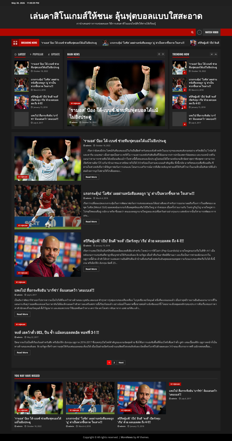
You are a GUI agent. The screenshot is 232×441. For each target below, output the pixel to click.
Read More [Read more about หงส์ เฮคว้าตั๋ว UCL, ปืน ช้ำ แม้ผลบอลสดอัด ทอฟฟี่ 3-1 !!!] (23, 353)
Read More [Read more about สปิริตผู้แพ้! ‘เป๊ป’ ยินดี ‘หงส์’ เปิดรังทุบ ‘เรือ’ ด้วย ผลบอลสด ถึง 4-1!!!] (92, 269)
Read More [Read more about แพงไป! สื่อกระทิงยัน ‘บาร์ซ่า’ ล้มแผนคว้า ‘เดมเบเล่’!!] (23, 315)
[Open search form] (192, 32)
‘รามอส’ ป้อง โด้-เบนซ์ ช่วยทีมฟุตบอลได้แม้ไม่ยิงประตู (69, 43)
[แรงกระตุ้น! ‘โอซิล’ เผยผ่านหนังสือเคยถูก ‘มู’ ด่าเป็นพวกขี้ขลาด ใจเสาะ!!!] (90, 398)
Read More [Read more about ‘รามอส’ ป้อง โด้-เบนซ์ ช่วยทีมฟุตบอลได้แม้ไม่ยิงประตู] (92, 177)
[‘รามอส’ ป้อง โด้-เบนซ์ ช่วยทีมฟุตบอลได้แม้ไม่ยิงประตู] (116, 93)
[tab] (20, 54)
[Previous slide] (159, 54)
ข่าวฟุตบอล (75, 103)
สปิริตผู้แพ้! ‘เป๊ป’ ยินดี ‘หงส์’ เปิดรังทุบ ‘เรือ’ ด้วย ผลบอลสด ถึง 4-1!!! (21, 102)
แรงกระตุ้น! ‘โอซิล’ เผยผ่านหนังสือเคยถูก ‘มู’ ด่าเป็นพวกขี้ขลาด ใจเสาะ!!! (147, 43)
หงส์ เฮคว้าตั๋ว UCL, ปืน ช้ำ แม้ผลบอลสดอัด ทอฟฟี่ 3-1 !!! (56, 332)
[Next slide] (163, 54)
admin (74, 122)
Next (121, 362)
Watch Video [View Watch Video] (207, 32)
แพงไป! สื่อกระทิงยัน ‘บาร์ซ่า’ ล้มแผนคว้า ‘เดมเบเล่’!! (21, 119)
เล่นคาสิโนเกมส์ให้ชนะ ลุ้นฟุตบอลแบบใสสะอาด (116, 15)
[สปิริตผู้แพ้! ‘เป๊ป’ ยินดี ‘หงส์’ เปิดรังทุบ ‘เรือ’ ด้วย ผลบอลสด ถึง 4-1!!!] (141, 398)
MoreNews (127, 437)
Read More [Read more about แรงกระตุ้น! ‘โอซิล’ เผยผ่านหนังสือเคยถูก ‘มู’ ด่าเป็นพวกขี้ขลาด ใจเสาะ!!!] (92, 222)
